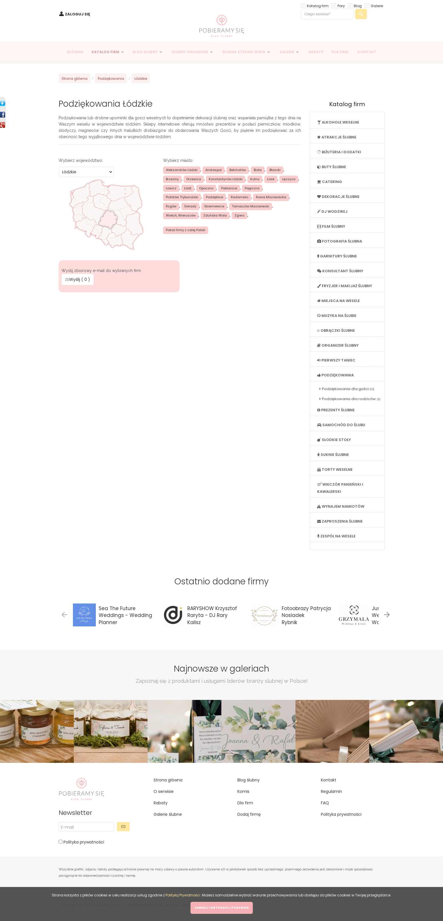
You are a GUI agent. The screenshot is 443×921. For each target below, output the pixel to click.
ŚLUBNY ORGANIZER (190, 51)
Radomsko (239, 197)
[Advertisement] (180, 335)
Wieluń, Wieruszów (181, 215)
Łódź (187, 188)
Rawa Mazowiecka (271, 197)
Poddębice (214, 197)
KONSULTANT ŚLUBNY (340, 271)
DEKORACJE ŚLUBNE (338, 196)
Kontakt (328, 780)
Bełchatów (237, 170)
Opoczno (206, 188)
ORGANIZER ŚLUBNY (338, 345)
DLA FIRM (339, 51)
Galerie (377, 5)
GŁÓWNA (75, 51)
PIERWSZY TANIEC (336, 360)
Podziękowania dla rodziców (350, 399)
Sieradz (190, 206)
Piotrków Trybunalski (182, 197)
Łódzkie (140, 78)
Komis (243, 791)
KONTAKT (366, 51)
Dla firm (245, 803)
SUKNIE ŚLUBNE (333, 454)
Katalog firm (318, 5)
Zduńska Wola (215, 215)
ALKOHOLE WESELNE (338, 122)
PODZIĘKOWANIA (335, 375)
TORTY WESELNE (335, 469)
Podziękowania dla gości (346, 389)
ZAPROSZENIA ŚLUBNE (340, 521)
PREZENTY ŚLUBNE (336, 410)
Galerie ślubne (168, 814)
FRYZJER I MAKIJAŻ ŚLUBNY (344, 286)
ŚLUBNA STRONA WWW (244, 51)
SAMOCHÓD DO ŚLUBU (341, 425)
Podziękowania (111, 78)
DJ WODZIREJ (332, 211)
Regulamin (331, 791)
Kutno (254, 179)
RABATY (316, 51)
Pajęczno (252, 188)
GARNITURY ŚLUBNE (337, 256)
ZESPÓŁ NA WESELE (336, 536)
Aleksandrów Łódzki (182, 170)
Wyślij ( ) (77, 279)
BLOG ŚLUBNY (145, 51)
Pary (341, 5)
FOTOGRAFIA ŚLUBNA (339, 241)
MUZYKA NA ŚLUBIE (336, 315)
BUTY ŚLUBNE (331, 167)
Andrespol (213, 170)
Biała (258, 170)
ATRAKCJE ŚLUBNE (336, 137)
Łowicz (171, 188)
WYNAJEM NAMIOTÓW (340, 506)
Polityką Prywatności (183, 895)
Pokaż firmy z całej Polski (185, 230)
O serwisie (164, 791)
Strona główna (74, 78)
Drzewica (193, 179)
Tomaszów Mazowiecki (250, 206)
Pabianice (229, 188)
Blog (358, 5)
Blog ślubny (248, 780)
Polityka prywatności (83, 842)
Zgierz (240, 215)
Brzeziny (172, 179)
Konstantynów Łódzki (226, 179)
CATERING (329, 181)
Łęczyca (288, 179)
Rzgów (171, 206)
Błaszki (275, 170)
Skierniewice (214, 206)
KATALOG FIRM (105, 51)
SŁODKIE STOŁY (334, 439)
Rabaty (161, 803)
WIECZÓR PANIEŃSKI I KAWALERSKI (340, 488)
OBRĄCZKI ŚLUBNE (336, 330)
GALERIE (287, 51)
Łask (271, 179)
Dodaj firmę (249, 814)
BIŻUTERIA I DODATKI (339, 152)
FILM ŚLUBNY (331, 226)
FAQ (325, 803)
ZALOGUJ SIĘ (77, 14)
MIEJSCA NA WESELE (338, 300)
